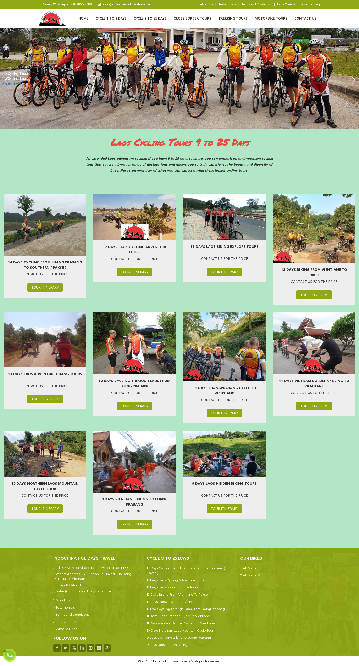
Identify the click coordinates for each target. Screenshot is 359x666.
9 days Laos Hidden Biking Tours (224, 483)
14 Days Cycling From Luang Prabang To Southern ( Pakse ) (45, 265)
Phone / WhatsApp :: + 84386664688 (67, 4)
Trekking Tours (233, 18)
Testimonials (227, 4)
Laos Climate (286, 4)
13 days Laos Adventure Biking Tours (45, 373)
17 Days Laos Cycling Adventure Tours (135, 249)
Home (83, 18)
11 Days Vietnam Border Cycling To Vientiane (314, 383)
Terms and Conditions (257, 4)
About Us (206, 4)
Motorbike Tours (271, 18)
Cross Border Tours (192, 18)
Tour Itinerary (45, 287)
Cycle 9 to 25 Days (150, 18)
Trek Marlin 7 (250, 568)
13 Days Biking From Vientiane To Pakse (314, 272)
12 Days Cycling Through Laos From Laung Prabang (135, 383)
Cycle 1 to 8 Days (111, 18)
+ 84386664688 (68, 585)
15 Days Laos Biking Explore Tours (224, 246)
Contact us (305, 18)
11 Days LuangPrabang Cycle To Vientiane (224, 390)
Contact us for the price (45, 274)
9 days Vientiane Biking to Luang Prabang (135, 501)
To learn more (11, 83)
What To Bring (310, 4)
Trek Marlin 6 (250, 575)
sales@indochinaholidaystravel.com (125, 4)
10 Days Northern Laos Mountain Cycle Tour (45, 486)
